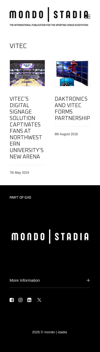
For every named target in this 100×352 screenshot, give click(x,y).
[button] (87, 16)
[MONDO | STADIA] (49, 16)
